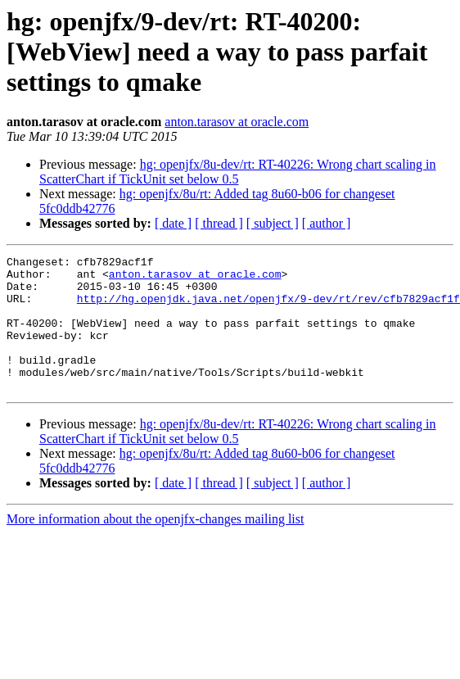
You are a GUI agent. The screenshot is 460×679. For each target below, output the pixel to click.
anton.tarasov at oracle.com (237, 122)
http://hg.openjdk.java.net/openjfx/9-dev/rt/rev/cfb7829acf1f (268, 308)
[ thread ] (219, 223)
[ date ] (173, 223)
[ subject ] (272, 223)
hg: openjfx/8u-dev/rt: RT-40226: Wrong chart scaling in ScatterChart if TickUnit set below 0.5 (237, 171)
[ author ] (326, 223)
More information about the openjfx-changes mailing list (155, 546)
